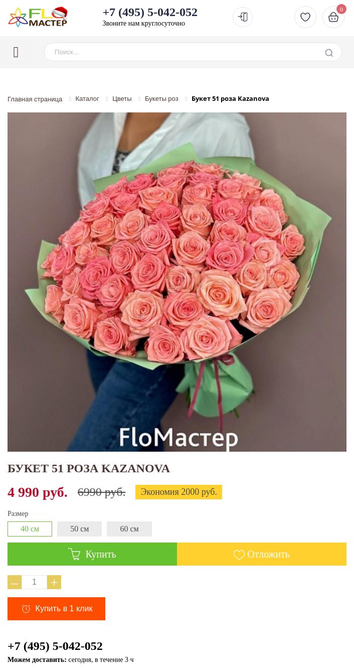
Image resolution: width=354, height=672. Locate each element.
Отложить (268, 554)
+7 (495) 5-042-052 (55, 645)
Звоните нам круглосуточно (150, 16)
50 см (79, 528)
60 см (129, 528)
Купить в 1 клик (64, 608)
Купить (92, 554)
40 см (30, 528)
